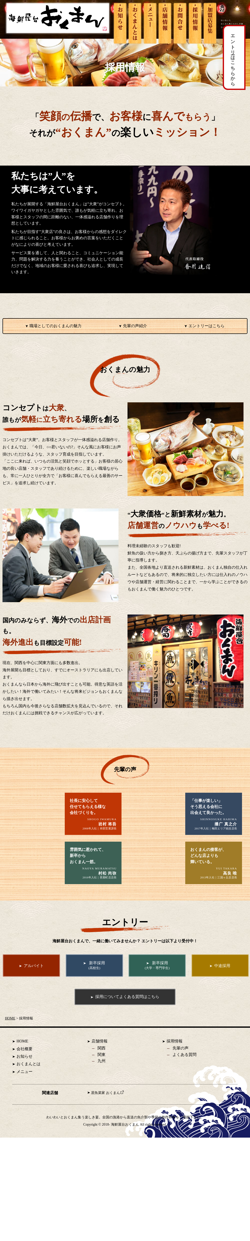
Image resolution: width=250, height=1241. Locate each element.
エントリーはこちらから (232, 57)
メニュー (24, 1087)
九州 (102, 1076)
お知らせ (24, 1071)
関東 (102, 1070)
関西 (102, 1063)
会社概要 (24, 1064)
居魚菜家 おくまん (107, 1108)
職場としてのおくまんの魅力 (56, 326)
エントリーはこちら (206, 326)
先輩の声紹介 (135, 326)
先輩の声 (180, 1063)
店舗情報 (100, 1056)
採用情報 (174, 1056)
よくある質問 (184, 1070)
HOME (10, 1033)
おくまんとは (28, 1079)
